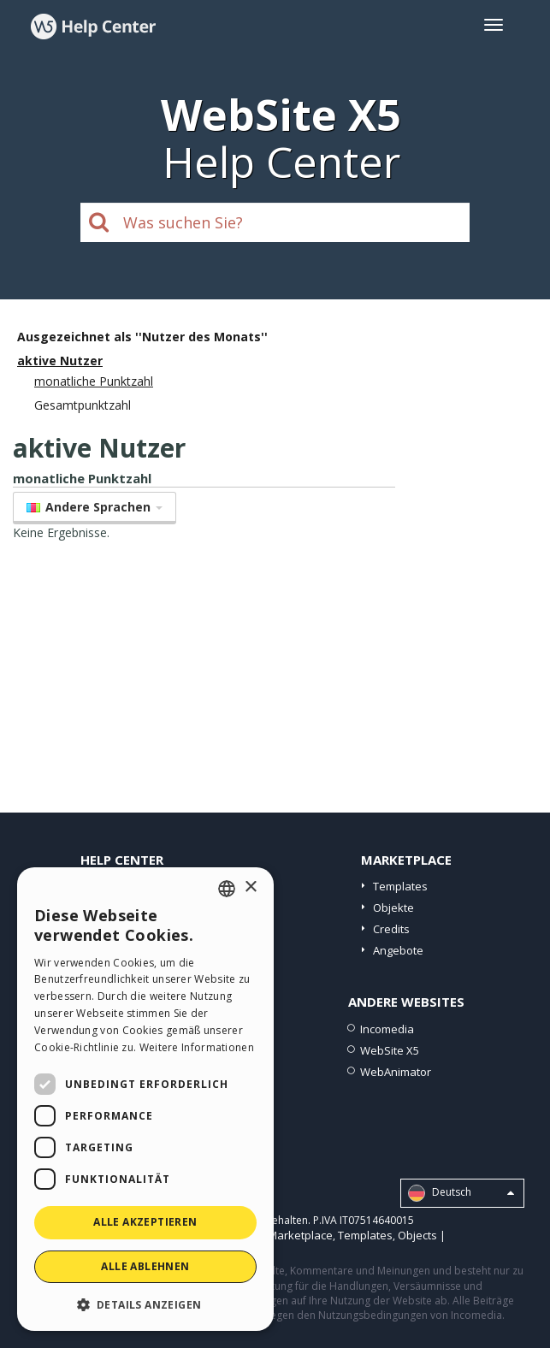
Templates (400, 886)
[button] (145, 1304)
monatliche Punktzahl (93, 381)
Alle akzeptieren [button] (145, 1222)
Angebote (398, 950)
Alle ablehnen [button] (145, 1266)
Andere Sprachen (95, 507)
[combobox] (226, 888)
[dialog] (145, 1099)
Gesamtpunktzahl (82, 405)
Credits (391, 929)
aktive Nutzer (60, 360)
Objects (417, 1235)
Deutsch (461, 1193)
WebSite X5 (389, 1050)
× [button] (250, 887)
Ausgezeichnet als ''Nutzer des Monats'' (142, 336)
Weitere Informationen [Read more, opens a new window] (196, 1047)
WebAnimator (395, 1071)
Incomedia (387, 1029)
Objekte (393, 907)
